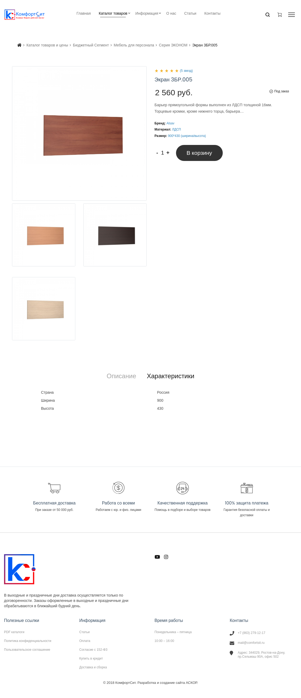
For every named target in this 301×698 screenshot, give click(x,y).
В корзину (199, 153)
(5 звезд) (186, 71)
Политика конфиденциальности (27, 641)
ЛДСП (176, 129)
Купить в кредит (91, 658)
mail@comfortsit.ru (251, 643)
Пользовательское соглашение (27, 649)
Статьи (84, 632)
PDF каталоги (14, 632)
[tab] (121, 376)
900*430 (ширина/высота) (187, 136)
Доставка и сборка (93, 667)
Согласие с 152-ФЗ (93, 650)
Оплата (84, 641)
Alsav (170, 123)
